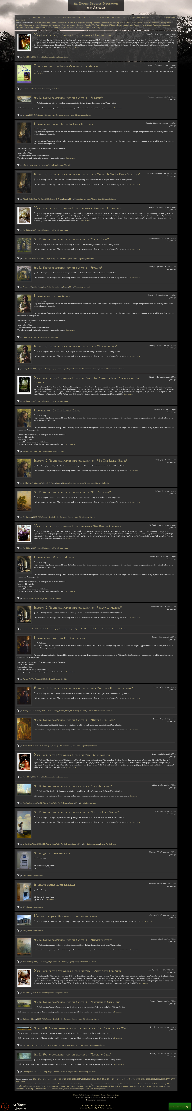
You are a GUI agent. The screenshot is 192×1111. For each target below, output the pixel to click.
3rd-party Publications (42, 88)
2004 (143, 18)
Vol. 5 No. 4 (27, 548)
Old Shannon (27, 517)
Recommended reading (161, 25)
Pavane (25, 287)
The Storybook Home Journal (58, 27)
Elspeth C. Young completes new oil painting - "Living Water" (75, 346)
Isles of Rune (124, 22)
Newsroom (96, 1095)
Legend (25, 115)
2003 (148, 18)
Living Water (27, 337)
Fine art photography (77, 22)
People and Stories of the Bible (60, 165)
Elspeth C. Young (56, 199)
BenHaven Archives (49, 22)
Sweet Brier (27, 258)
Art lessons (37, 22)
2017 (79, 18)
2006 (133, 18)
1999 (168, 18)
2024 (44, 18)
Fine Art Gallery (93, 1105)
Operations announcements (50, 25)
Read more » (71, 47)
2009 (118, 18)
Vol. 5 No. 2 (27, 992)
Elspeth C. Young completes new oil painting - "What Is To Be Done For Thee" (87, 174)
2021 (59, 18)
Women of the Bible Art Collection (103, 199)
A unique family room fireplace (54, 884)
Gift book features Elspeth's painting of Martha (66, 66)
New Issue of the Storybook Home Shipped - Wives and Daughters (77, 208)
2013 (99, 18)
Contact (110, 1095)
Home (75, 1095)
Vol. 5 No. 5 (27, 401)
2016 (84, 18)
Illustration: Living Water (52, 296)
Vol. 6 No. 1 (27, 57)
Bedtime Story (28, 961)
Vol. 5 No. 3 (27, 777)
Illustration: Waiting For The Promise (59, 638)
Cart (117, 1095)
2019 (69, 18)
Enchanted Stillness (29, 1019)
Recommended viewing (24, 27)
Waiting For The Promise (31, 679)
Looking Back (28, 1071)
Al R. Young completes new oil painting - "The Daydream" (73, 786)
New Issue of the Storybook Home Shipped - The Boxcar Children (77, 526)
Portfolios (88, 25)
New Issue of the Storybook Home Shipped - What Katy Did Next (77, 970)
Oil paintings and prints (31, 25)
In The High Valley (29, 844)
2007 (128, 18)
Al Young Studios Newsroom (96, 3)
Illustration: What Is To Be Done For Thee (63, 124)
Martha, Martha (28, 88)
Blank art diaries (63, 22)
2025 (39, 18)
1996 (23, 20)
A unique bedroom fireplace (52, 853)
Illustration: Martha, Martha (54, 557)
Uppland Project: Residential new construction (65, 916)
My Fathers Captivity (158, 22)
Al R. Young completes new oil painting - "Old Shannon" (72, 492)
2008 (123, 18)
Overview (80, 25)
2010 (113, 18)
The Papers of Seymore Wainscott (104, 25)
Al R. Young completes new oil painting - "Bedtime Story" (73, 939)
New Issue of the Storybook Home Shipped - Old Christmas (73, 35)
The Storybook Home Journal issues (55, 57)
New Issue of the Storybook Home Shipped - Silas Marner (72, 754)
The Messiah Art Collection (88, 368)
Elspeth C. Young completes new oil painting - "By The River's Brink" (80, 460)
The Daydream (28, 803)
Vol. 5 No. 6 (27, 230)
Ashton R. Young (50, 1045)
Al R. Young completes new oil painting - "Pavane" (68, 267)
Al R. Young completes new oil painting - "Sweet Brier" (71, 239)
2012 (104, 18)
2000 (163, 18)
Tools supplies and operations (95, 27)
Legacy (66, 115)
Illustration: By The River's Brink (57, 410)
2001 (158, 18)
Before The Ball (28, 745)
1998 (173, 18)
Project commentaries (125, 25)
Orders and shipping (68, 25)
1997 (18, 20)
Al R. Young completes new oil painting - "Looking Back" (72, 1054)
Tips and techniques (77, 27)
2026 (35, 18)
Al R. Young (38, 115)
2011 (109, 18)
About (103, 1095)
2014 (94, 18)
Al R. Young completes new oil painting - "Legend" (68, 97)
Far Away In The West (31, 1045)
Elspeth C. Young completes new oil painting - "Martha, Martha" (78, 607)
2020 (64, 18)
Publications (106, 1105)
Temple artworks (40, 27)
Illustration (97, 22)
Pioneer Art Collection (108, 844)
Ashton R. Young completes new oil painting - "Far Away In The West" (81, 1028)
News (169, 22)
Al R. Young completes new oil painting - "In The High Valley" (76, 812)
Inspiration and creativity (110, 22)
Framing (89, 22)
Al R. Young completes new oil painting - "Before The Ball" (74, 719)
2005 (138, 18)
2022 (54, 18)
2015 (89, 18)
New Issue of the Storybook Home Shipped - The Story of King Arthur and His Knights (86, 379)
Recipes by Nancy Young (143, 25)
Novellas (19, 25)
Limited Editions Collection (140, 22)
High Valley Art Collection (53, 115)
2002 (153, 18)
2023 (49, 18)
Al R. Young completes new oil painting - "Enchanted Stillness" (77, 1001)
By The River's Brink (30, 451)
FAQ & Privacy (84, 1095)
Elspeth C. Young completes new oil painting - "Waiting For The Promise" (83, 688)
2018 (74, 18)
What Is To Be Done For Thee (33, 165)
